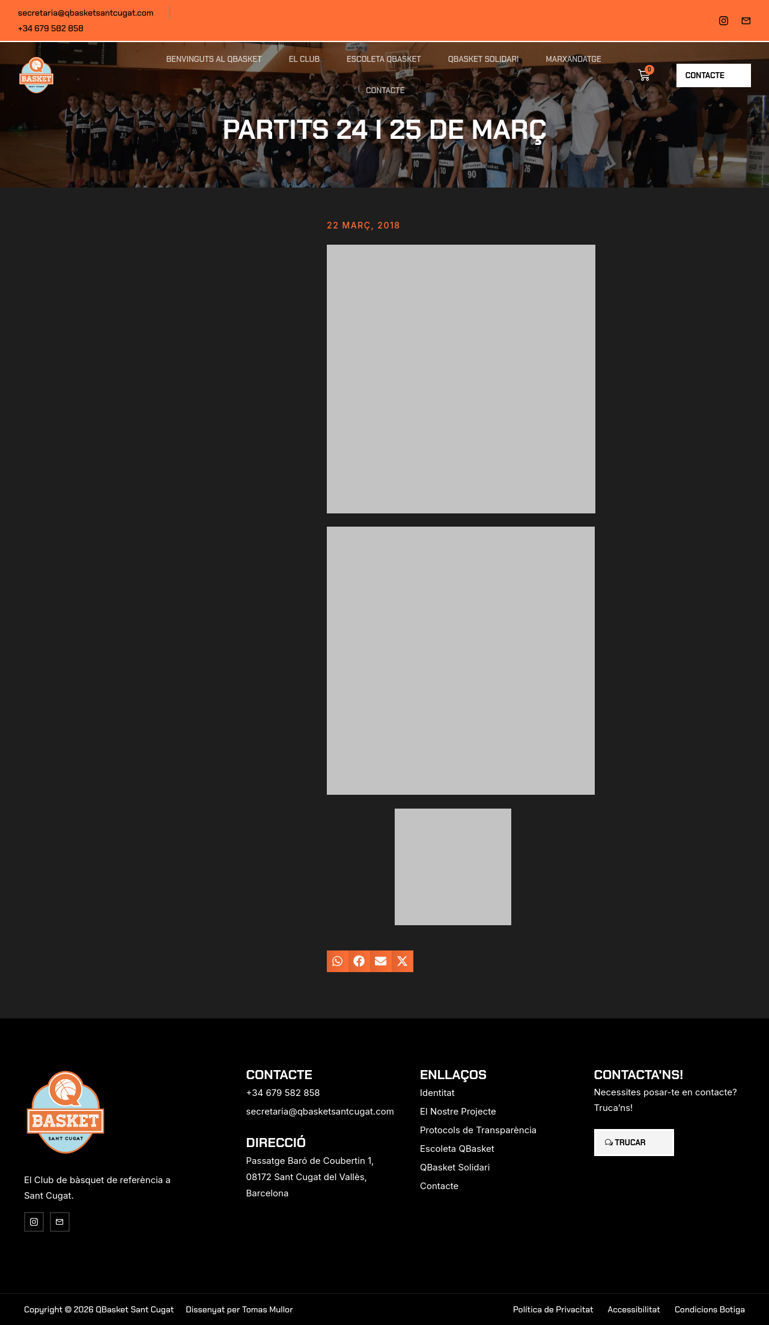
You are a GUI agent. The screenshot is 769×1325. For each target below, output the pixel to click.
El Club (304, 59)
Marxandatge (573, 59)
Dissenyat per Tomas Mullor (239, 1309)
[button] (337, 961)
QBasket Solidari (483, 59)
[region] (156, 1230)
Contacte (385, 90)
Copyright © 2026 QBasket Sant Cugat (99, 1309)
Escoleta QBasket (384, 59)
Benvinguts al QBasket (214, 59)
